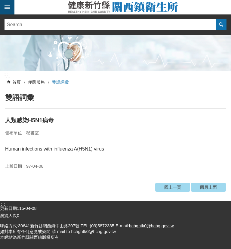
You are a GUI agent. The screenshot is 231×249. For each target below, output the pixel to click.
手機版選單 (7, 7)
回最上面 (208, 187)
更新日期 (8, 208)
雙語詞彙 (60, 82)
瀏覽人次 (8, 215)
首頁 (16, 82)
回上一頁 (172, 187)
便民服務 (36, 82)
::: (5, 74)
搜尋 (221, 24)
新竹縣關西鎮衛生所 (122, 7)
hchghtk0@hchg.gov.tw (151, 225)
